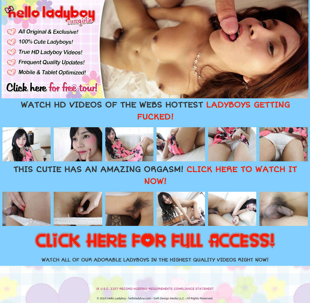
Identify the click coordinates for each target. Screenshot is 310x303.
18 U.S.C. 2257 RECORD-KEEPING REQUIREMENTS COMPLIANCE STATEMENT (155, 289)
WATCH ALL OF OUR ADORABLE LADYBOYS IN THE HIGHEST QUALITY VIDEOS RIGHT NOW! (155, 260)
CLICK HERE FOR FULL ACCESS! (155, 241)
